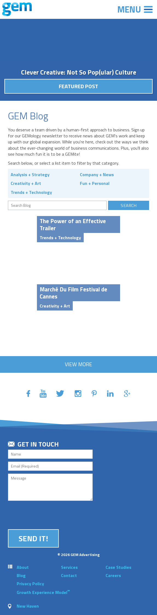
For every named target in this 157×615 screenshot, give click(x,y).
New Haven (28, 606)
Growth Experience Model (43, 592)
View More (78, 364)
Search (128, 205)
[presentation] (49, 514)
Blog (21, 575)
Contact (69, 575)
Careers (113, 575)
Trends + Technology (31, 192)
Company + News (97, 174)
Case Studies (118, 567)
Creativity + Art (26, 183)
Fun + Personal (94, 183)
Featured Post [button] (78, 86)
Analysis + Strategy (30, 174)
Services (69, 567)
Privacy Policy (30, 583)
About (23, 567)
